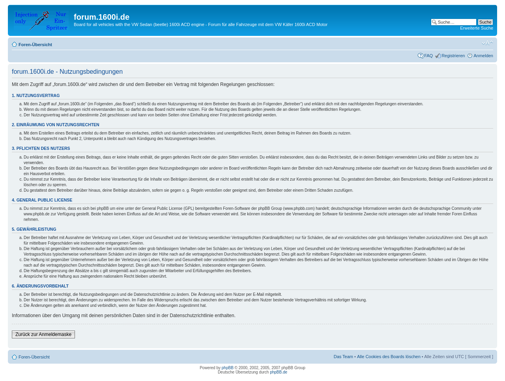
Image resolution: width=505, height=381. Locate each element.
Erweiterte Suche (476, 28)
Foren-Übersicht (35, 44)
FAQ (428, 55)
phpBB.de (278, 372)
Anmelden (483, 55)
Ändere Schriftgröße (487, 43)
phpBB (228, 368)
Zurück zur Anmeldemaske (43, 334)
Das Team (343, 356)
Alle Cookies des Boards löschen (389, 356)
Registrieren (453, 55)
